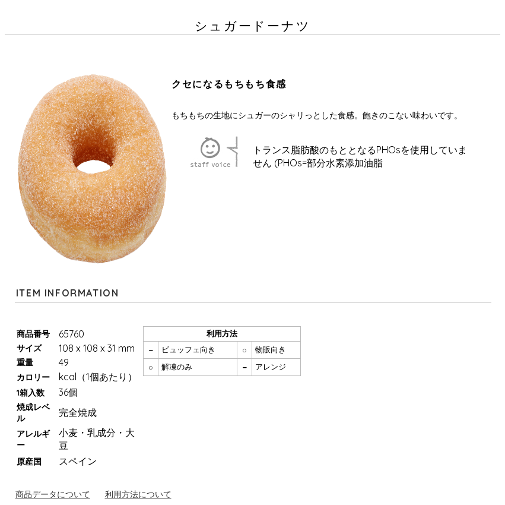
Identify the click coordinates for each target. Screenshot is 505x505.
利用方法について (138, 494)
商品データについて (52, 494)
